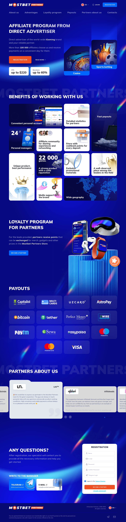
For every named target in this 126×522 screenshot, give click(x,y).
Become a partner (18, 253)
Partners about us (92, 12)
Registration (110, 5)
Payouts (71, 12)
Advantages (31, 12)
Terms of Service (100, 481)
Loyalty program (52, 12)
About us (14, 12)
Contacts (112, 12)
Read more (40, 60)
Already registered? (99, 491)
